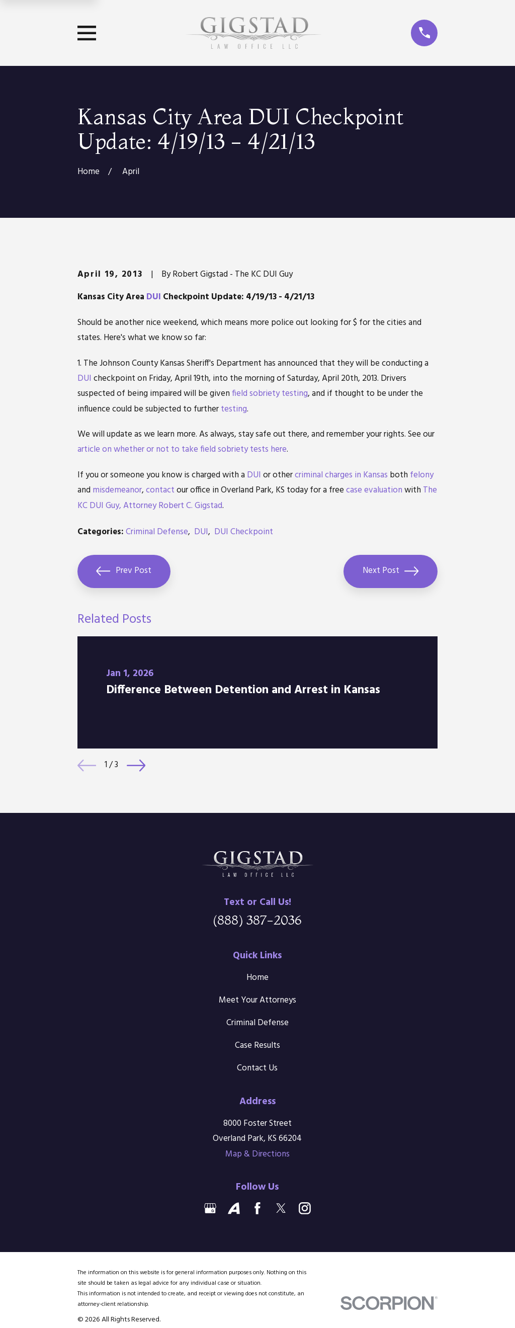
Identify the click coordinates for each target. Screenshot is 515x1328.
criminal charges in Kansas (341, 475)
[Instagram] (305, 1208)
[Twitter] (281, 1208)
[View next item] (136, 765)
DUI (153, 297)
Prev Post (123, 571)
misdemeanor (117, 490)
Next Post (391, 571)
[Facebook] (257, 1208)
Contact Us (257, 1068)
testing (234, 409)
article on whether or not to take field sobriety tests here (182, 449)
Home (257, 977)
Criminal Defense (157, 532)
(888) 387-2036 (257, 920)
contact (160, 490)
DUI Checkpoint (243, 532)
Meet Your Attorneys (257, 1000)
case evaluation (374, 490)
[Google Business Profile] (210, 1208)
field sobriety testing (270, 393)
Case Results (257, 1045)
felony (422, 475)
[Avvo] (234, 1208)
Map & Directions (257, 1154)
